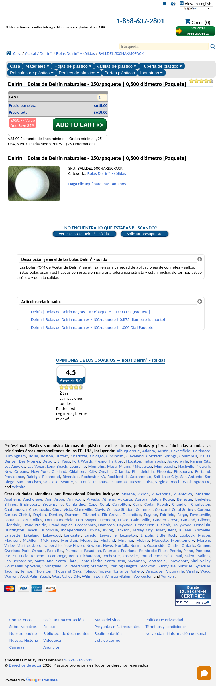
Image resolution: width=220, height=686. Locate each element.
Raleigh (33, 476)
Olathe (173, 545)
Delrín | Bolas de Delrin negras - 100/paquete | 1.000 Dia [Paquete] (90, 311)
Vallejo (137, 571)
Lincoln (147, 535)
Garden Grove (165, 519)
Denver (10, 461)
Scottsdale (157, 560)
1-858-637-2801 (140, 20)
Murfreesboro (29, 545)
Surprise (185, 566)
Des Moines (29, 461)
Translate (42, 680)
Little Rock (166, 535)
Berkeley (202, 499)
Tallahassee (103, 481)
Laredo (90, 535)
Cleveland (135, 456)
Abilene (128, 494)
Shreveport (178, 560)
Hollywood (182, 524)
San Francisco (29, 481)
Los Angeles (14, 466)
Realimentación (108, 633)
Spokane (32, 566)
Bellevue (184, 499)
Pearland (129, 550)
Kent (172, 530)
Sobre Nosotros (23, 626)
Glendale (12, 524)
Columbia (144, 509)
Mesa (112, 466)
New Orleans (16, 471)
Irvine (95, 530)
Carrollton (121, 504)
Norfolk (121, 545)
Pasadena (92, 550)
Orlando (122, 471)
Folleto (49, 626)
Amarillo (202, 494)
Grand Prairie (34, 524)
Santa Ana (44, 560)
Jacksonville (177, 461)
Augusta (125, 499)
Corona (203, 509)
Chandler (180, 504)
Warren (10, 576)
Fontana (11, 519)
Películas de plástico (32, 72)
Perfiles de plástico (79, 72)
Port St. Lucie (16, 555)
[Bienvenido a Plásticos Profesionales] (55, 22)
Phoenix (164, 471)
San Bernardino (18, 560)
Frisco (123, 519)
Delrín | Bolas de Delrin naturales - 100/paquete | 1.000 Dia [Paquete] (93, 327)
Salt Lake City (166, 476)
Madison (12, 540)
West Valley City (66, 576)
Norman (137, 545)
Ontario (188, 545)
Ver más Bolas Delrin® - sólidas (84, 233)
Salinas (204, 555)
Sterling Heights (123, 566)
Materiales (37, 66)
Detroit (48, 461)
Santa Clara (66, 560)
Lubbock (187, 535)
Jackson (123, 530)
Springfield (51, 566)
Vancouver (155, 571)
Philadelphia (143, 471)
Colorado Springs (161, 456)
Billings (10, 504)
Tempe (26, 571)
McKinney (49, 540)
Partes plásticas (119, 72)
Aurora (141, 499)
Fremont (107, 519)
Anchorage (32, 499)
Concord (162, 509)
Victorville (175, 571)
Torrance (121, 571)
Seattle (67, 481)
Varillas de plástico (116, 66)
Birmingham (15, 456)
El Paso (63, 461)
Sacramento (140, 476)
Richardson (90, 555)
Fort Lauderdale (59, 519)
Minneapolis (165, 466)
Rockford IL (117, 476)
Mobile (142, 540)
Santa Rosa (115, 560)
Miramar (125, 540)
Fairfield (167, 514)
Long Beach (57, 466)
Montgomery (182, 540)
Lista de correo (107, 640)
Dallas (205, 456)
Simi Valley (200, 560)
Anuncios (51, 647)
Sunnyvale (167, 566)
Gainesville (140, 519)
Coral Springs (183, 509)
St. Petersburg (76, 566)
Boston (47, 456)
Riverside (71, 476)
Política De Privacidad (164, 619)
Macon (204, 535)
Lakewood (52, 535)
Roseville (130, 555)
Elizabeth (91, 514)
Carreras (16, 647)
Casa (15, 66)
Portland (202, 471)
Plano (188, 550)
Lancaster (72, 535)
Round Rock (151, 555)
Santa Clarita (90, 560)
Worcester (142, 576)
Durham (72, 514)
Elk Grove (111, 514)
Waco (205, 571)
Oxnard (38, 550)
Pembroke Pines (153, 550)
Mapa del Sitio (107, 619)
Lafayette (12, 535)
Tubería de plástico (162, 66)
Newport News (99, 545)
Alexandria (161, 494)
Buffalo (62, 456)
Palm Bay (55, 550)
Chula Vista (62, 509)
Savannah (136, 560)
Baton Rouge (162, 499)
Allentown (183, 494)
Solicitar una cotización (63, 619)
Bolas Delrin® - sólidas (106, 173)
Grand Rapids (60, 524)
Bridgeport (29, 504)
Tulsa (148, 481)
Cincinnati (115, 456)
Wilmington (92, 576)
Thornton (43, 571)
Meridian (69, 540)
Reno (73, 555)
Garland (188, 519)
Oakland (59, 471)
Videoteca (52, 640)
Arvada (93, 499)
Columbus (188, 456)
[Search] (164, 46)
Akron (143, 494)
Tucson (135, 481)
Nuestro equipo (23, 633)
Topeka (104, 571)
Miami (124, 466)
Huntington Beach (20, 530)
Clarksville (83, 509)
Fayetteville (200, 514)
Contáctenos (20, 619)
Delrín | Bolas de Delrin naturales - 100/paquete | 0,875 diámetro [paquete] (98, 319)
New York (39, 471)
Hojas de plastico (72, 66)
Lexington (128, 535)
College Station (120, 509)
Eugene (150, 514)
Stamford (99, 566)
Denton (55, 514)
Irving (108, 530)
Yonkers (168, 576)
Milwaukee (142, 466)
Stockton (147, 566)
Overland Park (17, 550)
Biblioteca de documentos (66, 633)
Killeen (185, 530)
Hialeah (163, 524)
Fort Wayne (86, 519)
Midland (107, 540)
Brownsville (52, 504)
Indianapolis (154, 461)
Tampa (121, 481)
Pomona (203, 550)
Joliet (160, 530)
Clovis (100, 509)
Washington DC (196, 481)
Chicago (97, 456)
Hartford (116, 461)
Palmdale (73, 550)
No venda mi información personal (176, 633)
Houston (133, 461)
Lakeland (31, 535)
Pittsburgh (183, 471)
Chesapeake (39, 509)
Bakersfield (180, 450)
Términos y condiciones (166, 626)
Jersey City (142, 530)
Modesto (160, 540)
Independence (73, 530)
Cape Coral (99, 504)
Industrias (151, 72)
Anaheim (12, 499)
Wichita (18, 486)
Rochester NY (93, 476)
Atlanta (148, 450)
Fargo (182, 514)
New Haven (74, 545)
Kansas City (200, 461)
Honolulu (202, 524)
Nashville (186, 466)
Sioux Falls (13, 566)
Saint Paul (173, 555)
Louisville (78, 466)
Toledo (90, 571)
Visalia (192, 571)
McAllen (30, 540)
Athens (108, 499)
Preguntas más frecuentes (117, 626)
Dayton (39, 514)
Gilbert (204, 519)
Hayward (125, 524)
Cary (137, 504)
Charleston (200, 504)
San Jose (50, 481)
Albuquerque (128, 450)
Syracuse (202, 566)
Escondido (132, 514)
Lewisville (108, 535)
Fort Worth (82, 461)
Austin (163, 450)
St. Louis (82, 481)
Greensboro (85, 524)
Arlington (75, 499)
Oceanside (156, 545)
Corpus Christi (17, 514)
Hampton (106, 524)
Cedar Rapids (156, 504)
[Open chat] (204, 673)
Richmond (51, 476)
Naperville (53, 545)
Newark (203, 466)
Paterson (111, 550)
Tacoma (11, 571)
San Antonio (191, 476)
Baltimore (201, 450)
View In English (195, 3)
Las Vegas (36, 466)
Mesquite (88, 540)
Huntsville (49, 530)
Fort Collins (31, 519)
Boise (33, 456)
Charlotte (79, 456)
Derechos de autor (25, 665)
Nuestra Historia (23, 640)
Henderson (145, 524)
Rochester (111, 555)
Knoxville (202, 530)
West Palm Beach (35, 576)
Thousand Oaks (67, 571)
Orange (203, 545)
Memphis (96, 466)
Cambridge (75, 504)
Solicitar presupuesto (144, 233)
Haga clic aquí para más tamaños (97, 183)
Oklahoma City (82, 471)
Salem (190, 555)
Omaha (105, 471)
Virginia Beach (167, 481)
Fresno (100, 461)
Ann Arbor (54, 499)
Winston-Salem (118, 576)
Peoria (175, 550)
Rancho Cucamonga (48, 555)
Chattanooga (15, 509)
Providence (14, 476)
